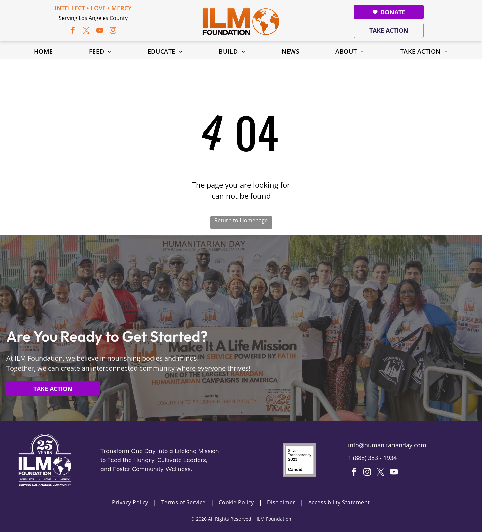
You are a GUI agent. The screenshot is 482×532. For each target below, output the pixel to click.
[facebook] (73, 31)
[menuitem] (43, 51)
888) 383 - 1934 (376, 458)
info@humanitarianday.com (387, 445)
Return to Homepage (241, 220)
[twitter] (86, 31)
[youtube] (100, 31)
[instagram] (113, 31)
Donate (388, 12)
